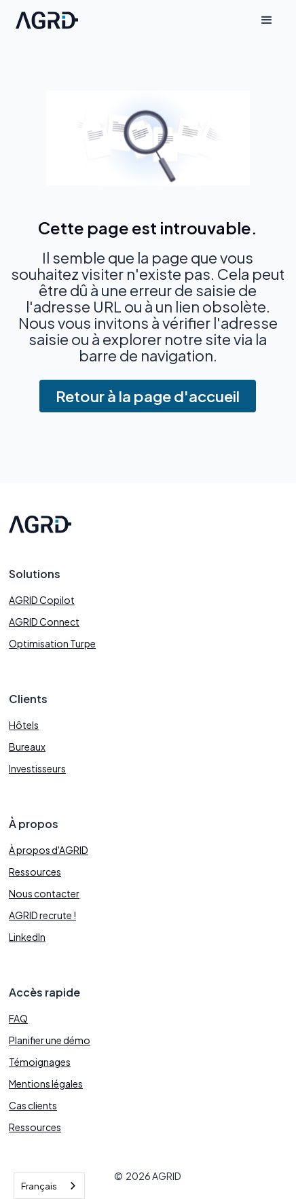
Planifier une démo (49, 1040)
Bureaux (27, 746)
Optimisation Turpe (52, 643)
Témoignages (40, 1062)
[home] (43, 21)
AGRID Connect (44, 621)
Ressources (35, 871)
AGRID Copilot (42, 600)
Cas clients (33, 1105)
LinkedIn (27, 937)
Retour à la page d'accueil (148, 396)
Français (39, 1186)
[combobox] (49, 1186)
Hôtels (24, 725)
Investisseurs (37, 768)
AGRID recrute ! (42, 915)
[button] (266, 20)
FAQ (18, 1018)
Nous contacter (44, 893)
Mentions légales (46, 1083)
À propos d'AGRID (48, 850)
